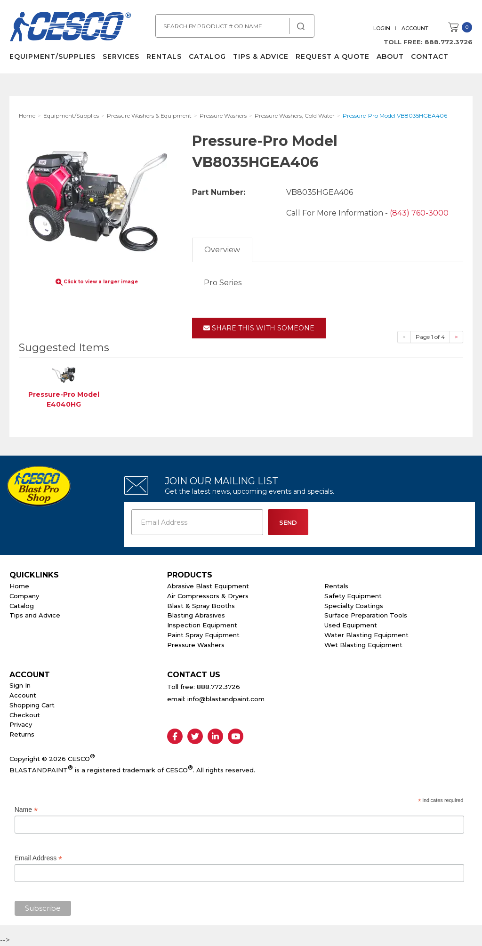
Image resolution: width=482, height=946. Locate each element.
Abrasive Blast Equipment (208, 586)
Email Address (39, 858)
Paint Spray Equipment (203, 635)
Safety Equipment (353, 596)
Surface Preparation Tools (365, 615)
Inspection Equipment (202, 625)
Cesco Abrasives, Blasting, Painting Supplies (70, 28)
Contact (430, 56)
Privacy (20, 724)
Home (19, 586)
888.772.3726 (449, 42)
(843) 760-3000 (419, 212)
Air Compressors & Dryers (208, 596)
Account (415, 28)
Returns (21, 734)
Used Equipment (350, 625)
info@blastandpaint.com (226, 699)
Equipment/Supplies (52, 56)
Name (26, 809)
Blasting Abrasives (196, 615)
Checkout (24, 715)
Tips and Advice (34, 615)
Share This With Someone (258, 328)
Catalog (207, 56)
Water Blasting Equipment (366, 635)
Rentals (164, 56)
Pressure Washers (196, 645)
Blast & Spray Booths (201, 605)
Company (24, 596)
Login (381, 28)
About (390, 56)
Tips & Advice (261, 56)
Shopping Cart (32, 705)
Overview (222, 249)
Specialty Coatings (353, 605)
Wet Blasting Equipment (363, 645)
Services (121, 56)
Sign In (20, 685)
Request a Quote (333, 56)
